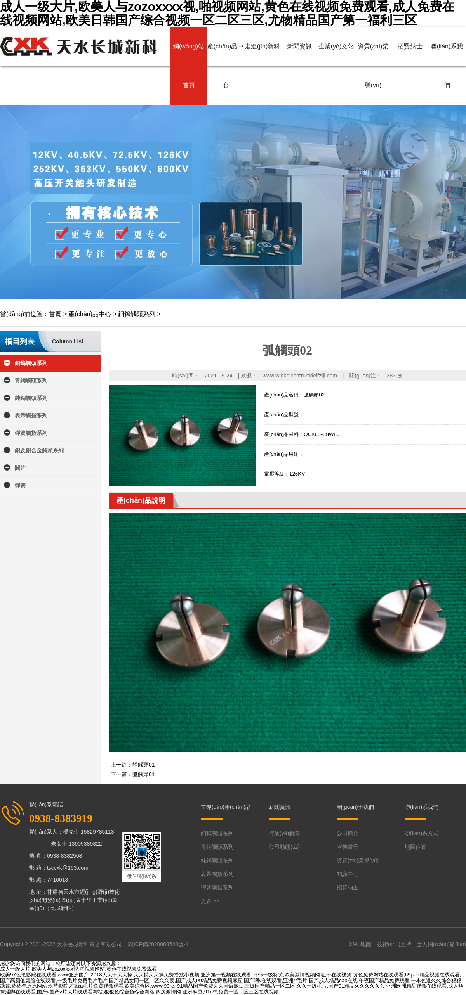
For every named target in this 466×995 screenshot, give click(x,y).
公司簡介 (347, 833)
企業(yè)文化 (336, 46)
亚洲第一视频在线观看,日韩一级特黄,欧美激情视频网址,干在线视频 (276, 975)
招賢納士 (410, 46)
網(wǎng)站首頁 (188, 65)
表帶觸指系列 (31, 415)
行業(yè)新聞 (284, 833)
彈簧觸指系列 (31, 433)
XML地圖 (360, 944)
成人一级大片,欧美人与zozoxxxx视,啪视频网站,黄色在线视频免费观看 (78, 969)
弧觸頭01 (143, 774)
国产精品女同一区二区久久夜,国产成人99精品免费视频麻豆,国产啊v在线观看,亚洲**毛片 (208, 980)
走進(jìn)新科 (262, 46)
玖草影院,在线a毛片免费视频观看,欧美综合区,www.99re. (112, 986)
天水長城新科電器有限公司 (89, 944)
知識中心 (347, 874)
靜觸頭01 (143, 764)
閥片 (20, 468)
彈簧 (20, 485)
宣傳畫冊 (347, 847)
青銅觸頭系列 (31, 380)
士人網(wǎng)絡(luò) (441, 944)
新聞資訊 (299, 46)
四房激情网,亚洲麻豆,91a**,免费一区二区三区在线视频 (217, 992)
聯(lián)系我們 (447, 65)
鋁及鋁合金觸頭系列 (39, 450)
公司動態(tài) (284, 847)
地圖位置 (415, 847)
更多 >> (210, 901)
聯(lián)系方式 (421, 833)
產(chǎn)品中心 (225, 65)
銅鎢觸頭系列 (136, 314)
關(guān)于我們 (355, 807)
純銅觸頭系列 (31, 398)
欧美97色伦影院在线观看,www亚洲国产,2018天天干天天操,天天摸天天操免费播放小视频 (99, 975)
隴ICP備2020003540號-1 (158, 944)
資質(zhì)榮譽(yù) (373, 65)
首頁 (55, 314)
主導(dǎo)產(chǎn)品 (226, 807)
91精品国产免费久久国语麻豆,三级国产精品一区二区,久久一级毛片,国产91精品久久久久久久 (281, 986)
